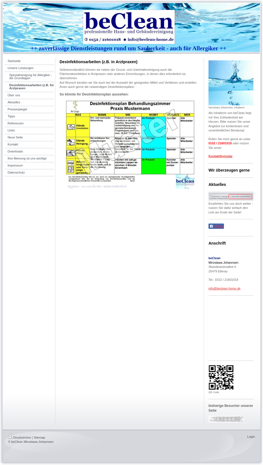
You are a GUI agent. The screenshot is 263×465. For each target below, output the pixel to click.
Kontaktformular (220, 156)
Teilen (216, 226)
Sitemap (39, 437)
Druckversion (19, 437)
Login (251, 436)
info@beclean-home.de (224, 288)
